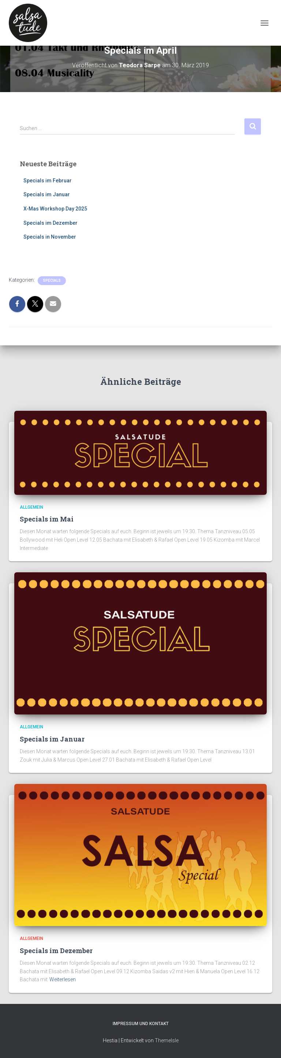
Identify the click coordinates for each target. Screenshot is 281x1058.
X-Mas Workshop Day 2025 (55, 209)
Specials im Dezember (50, 223)
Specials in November (49, 237)
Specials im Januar (46, 194)
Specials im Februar (47, 180)
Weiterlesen (62, 979)
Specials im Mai (47, 519)
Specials (52, 280)
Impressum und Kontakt (141, 1023)
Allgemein (31, 507)
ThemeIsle (167, 1040)
